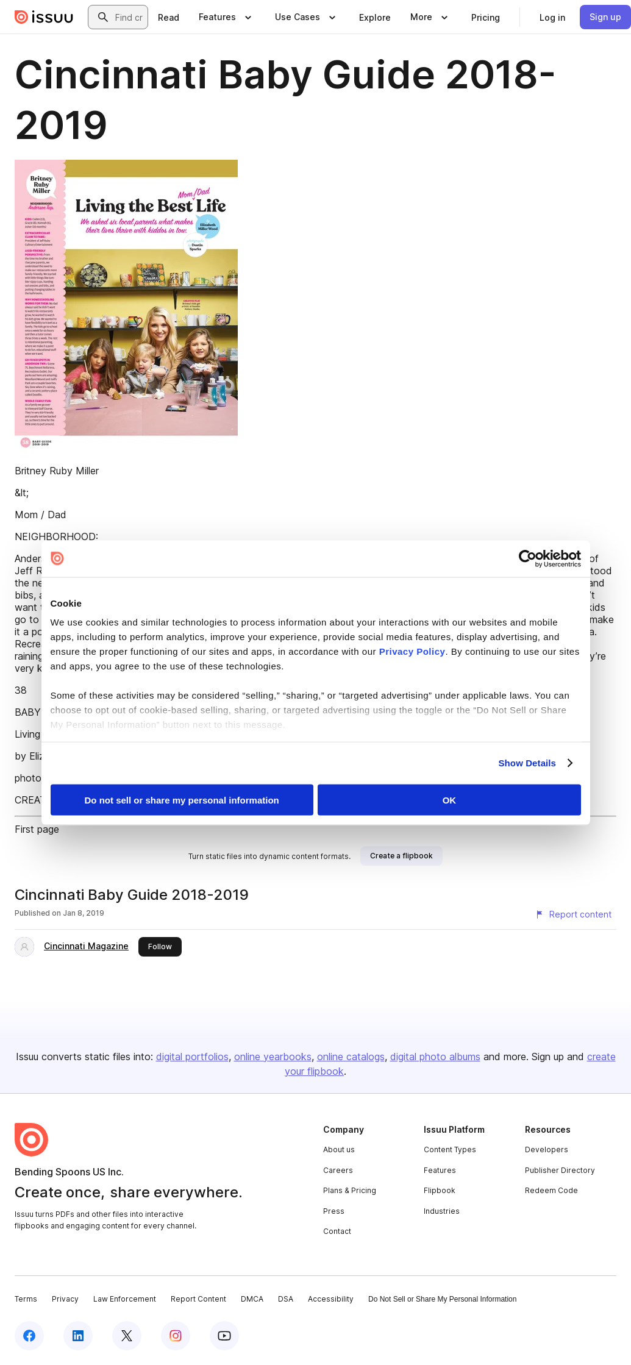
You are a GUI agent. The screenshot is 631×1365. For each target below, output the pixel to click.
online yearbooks (273, 1056)
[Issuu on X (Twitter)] (126, 1335)
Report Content (198, 1298)
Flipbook (439, 1190)
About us (339, 1149)
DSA (285, 1298)
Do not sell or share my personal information (182, 799)
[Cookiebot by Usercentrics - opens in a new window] (527, 558)
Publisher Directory (560, 1170)
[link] (168, 17)
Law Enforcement (124, 1298)
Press (333, 1211)
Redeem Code (551, 1190)
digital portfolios (192, 1056)
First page (37, 829)
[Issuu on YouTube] (224, 1335)
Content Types (450, 1149)
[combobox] (129, 17)
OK (450, 799)
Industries (442, 1211)
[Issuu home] (44, 17)
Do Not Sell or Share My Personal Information (442, 1299)
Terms (26, 1298)
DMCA (252, 1298)
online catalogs (351, 1056)
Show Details (528, 763)
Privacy (65, 1298)
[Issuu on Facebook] (29, 1335)
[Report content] (573, 914)
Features (440, 1170)
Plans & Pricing (349, 1190)
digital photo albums (435, 1056)
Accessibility (331, 1298)
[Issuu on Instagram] (175, 1335)
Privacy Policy (412, 651)
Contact (337, 1231)
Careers (338, 1170)
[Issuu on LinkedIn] (78, 1335)
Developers (546, 1149)
